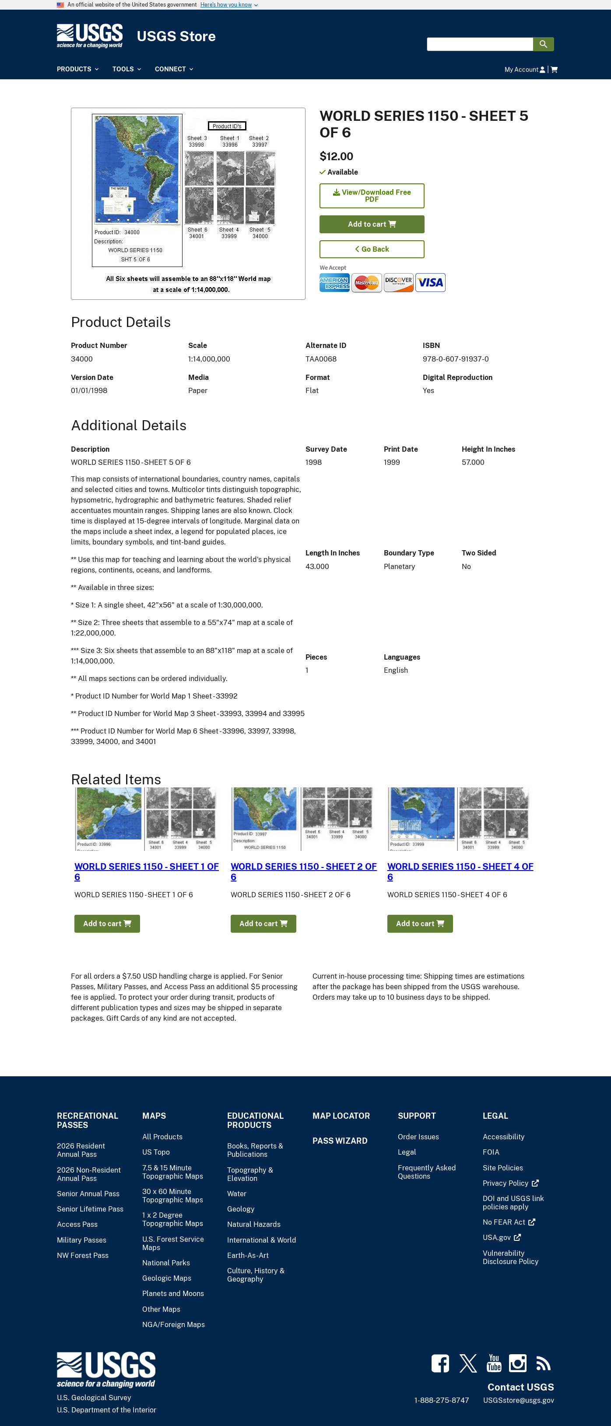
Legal (495, 1115)
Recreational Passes (87, 1120)
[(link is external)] (506, 1183)
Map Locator (341, 1115)
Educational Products (255, 1120)
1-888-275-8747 (441, 1400)
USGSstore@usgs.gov (518, 1400)
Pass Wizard (340, 1140)
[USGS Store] (305, 36)
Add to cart (372, 224)
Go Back (372, 249)
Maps (154, 1115)
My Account (525, 69)
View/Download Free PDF (372, 196)
